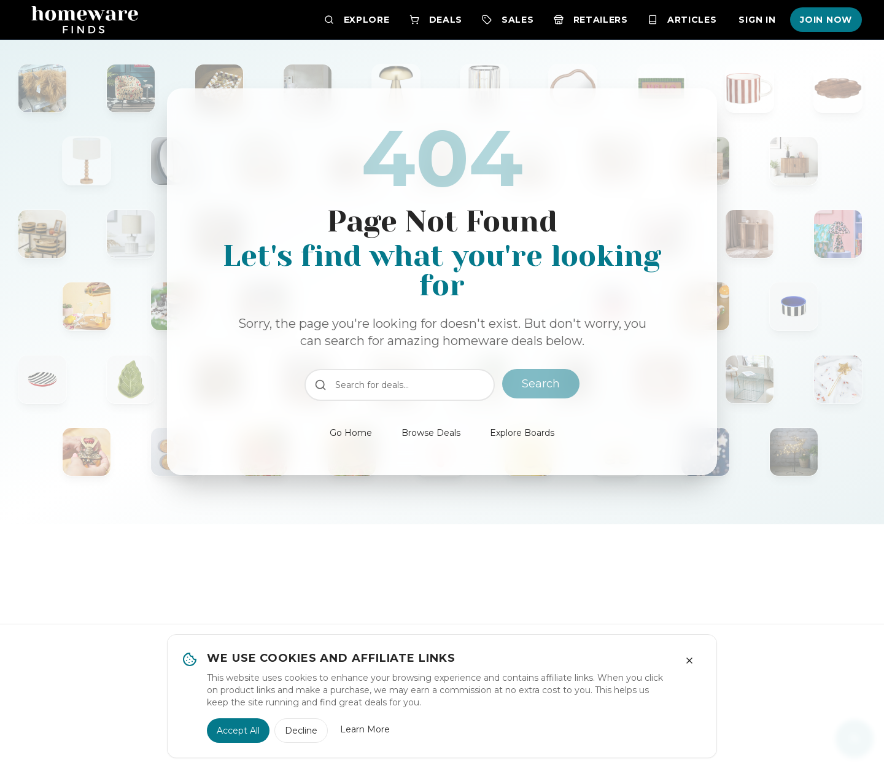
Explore (357, 19)
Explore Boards (522, 432)
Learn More (365, 729)
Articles (682, 19)
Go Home (351, 432)
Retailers (591, 19)
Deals (436, 19)
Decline (301, 730)
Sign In (757, 19)
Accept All (238, 730)
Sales (508, 19)
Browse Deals (430, 432)
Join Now (826, 19)
